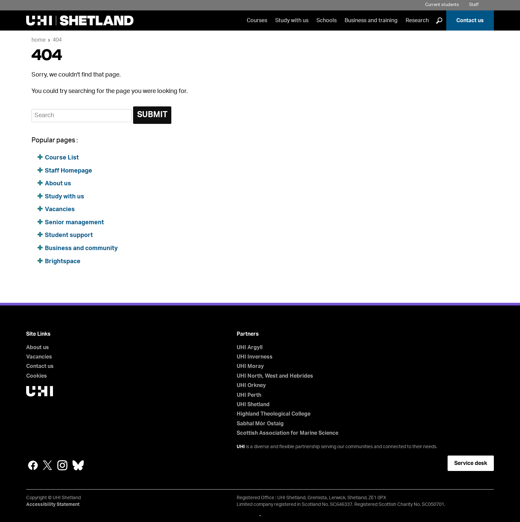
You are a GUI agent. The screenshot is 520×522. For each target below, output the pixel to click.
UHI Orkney (251, 385)
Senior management (74, 223)
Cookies (36, 376)
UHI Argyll (250, 347)
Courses (257, 20)
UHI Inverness (255, 357)
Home (39, 40)
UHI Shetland (253, 404)
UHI (241, 446)
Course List (62, 158)
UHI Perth (249, 395)
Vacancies (60, 209)
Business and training (371, 20)
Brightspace (62, 261)
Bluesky (78, 465)
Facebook (33, 465)
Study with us (291, 20)
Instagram (62, 465)
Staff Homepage (68, 171)
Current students (442, 5)
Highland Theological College (273, 414)
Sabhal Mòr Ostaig (260, 423)
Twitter (48, 465)
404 (57, 40)
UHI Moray (250, 366)
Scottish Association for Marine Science (287, 433)
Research (417, 20)
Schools (326, 20)
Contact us (470, 20)
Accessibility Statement (52, 504)
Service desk (470, 463)
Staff (474, 5)
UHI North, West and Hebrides (275, 376)
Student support (69, 235)
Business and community (81, 248)
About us (58, 184)
